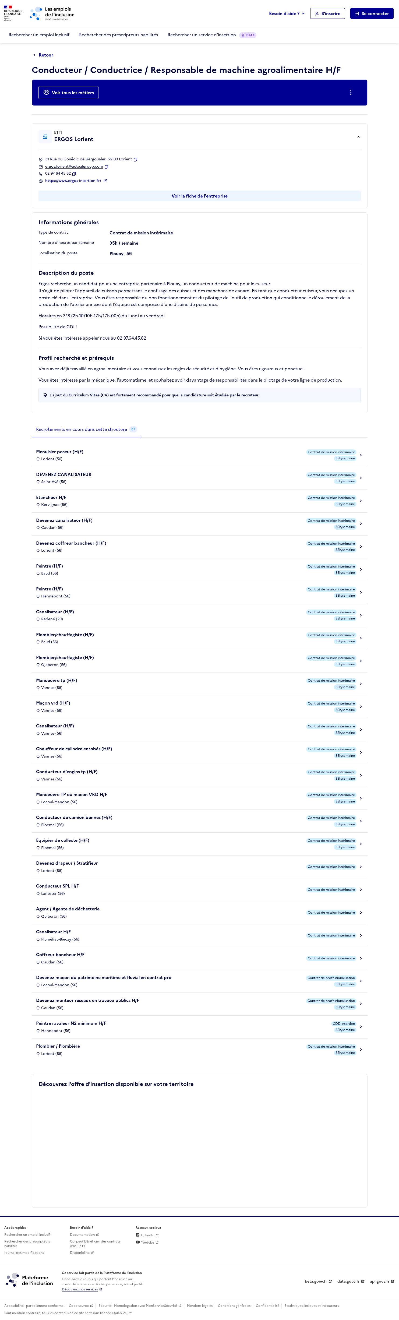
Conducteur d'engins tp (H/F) (67, 771)
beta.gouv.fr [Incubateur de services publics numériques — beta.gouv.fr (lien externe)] (316, 1281)
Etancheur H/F (51, 497)
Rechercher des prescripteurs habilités (118, 34)
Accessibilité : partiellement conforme (33, 1305)
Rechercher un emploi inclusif (39, 34)
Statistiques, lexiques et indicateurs (312, 1305)
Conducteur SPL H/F (57, 886)
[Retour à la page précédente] (45, 55)
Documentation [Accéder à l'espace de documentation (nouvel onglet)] (82, 1234)
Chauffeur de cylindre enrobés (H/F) (74, 748)
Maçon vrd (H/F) (53, 703)
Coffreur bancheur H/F (60, 954)
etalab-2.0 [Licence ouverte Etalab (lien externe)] (119, 1313)
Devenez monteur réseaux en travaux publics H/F (87, 1000)
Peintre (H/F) (49, 566)
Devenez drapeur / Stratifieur (67, 863)
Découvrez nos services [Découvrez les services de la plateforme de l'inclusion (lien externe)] (80, 1289)
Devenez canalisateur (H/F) (64, 520)
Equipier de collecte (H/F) (62, 840)
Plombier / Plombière (58, 1046)
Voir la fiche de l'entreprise (200, 196)
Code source (79, 1305)
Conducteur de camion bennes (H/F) (74, 817)
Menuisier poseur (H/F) (59, 451)
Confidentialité (267, 1305)
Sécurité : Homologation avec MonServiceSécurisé (138, 1305)
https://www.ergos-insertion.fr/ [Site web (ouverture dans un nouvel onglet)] (73, 181)
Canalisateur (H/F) (55, 611)
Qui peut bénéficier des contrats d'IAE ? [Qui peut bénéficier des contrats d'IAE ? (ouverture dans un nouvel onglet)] (95, 1243)
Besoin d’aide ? (284, 13)
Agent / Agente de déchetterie (68, 909)
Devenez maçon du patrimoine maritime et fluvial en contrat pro (103, 977)
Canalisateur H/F (53, 931)
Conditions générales (234, 1305)
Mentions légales (200, 1305)
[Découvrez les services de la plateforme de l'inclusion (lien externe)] (29, 1279)
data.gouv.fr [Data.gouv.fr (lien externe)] (348, 1281)
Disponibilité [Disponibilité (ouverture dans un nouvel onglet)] (80, 1252)
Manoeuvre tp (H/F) (56, 680)
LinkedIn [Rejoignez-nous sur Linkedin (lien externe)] (145, 1235)
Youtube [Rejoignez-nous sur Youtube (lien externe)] (145, 1242)
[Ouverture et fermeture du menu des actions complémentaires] (352, 92)
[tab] (87, 429)
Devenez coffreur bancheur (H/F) (71, 543)
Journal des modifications (24, 1252)
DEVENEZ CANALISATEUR (63, 474)
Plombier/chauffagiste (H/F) (65, 634)
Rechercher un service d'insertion (212, 34)
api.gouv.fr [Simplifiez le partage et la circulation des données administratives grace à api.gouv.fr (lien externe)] (380, 1281)
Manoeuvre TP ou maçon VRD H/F (71, 794)
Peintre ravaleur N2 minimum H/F (71, 1023)
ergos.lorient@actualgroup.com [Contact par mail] (74, 166)
